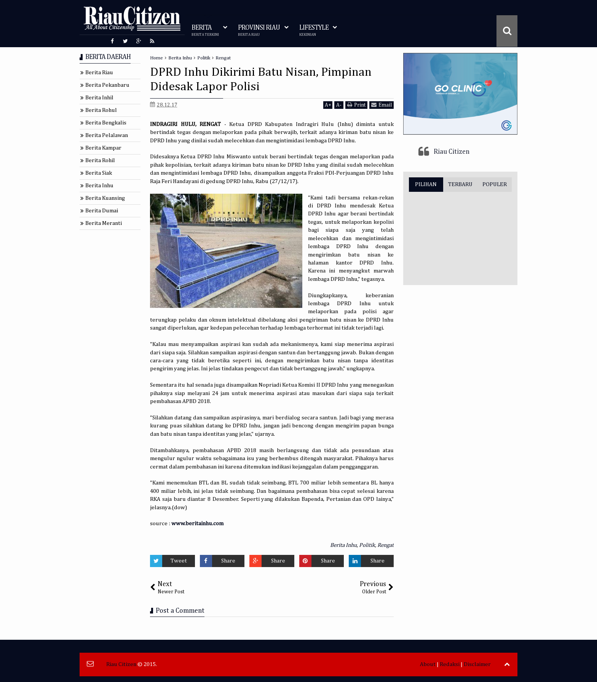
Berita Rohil (100, 160)
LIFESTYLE (314, 30)
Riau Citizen (451, 151)
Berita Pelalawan (106, 135)
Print (356, 104)
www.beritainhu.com (197, 523)
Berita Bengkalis (105, 123)
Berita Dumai (101, 211)
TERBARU (460, 184)
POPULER (494, 184)
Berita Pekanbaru (107, 85)
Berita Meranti (103, 223)
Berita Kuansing (105, 198)
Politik (367, 545)
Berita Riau (99, 72)
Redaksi (450, 664)
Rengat (385, 545)
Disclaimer (477, 664)
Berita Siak (98, 173)
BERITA (205, 30)
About (428, 664)
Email (381, 104)
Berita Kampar (103, 148)
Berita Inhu (343, 545)
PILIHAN (426, 184)
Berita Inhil (99, 97)
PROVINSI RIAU (259, 30)
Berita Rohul (101, 110)
